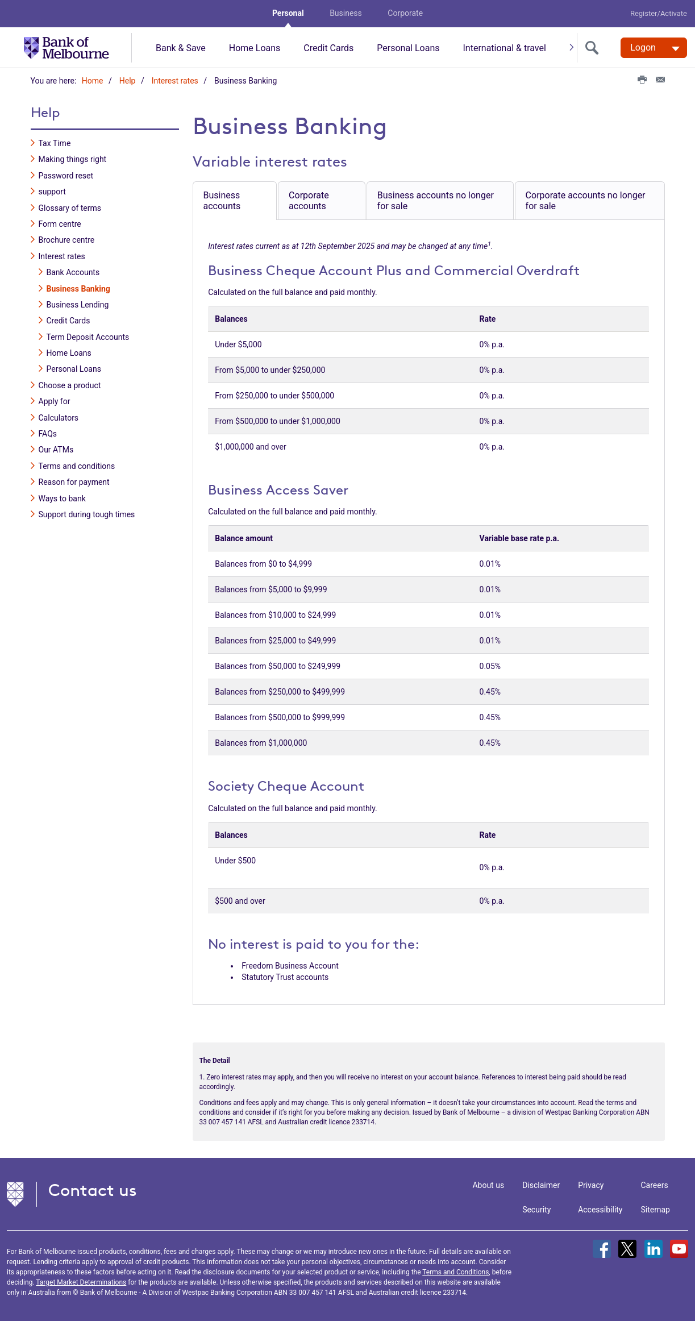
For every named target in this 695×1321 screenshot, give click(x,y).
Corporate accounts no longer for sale (586, 200)
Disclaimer (541, 1184)
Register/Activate (658, 13)
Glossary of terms (70, 207)
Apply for (54, 400)
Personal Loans (408, 48)
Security (536, 1209)
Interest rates (175, 80)
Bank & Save (181, 48)
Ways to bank (62, 497)
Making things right (73, 159)
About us (488, 1184)
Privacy (591, 1184)
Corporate (405, 13)
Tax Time (55, 142)
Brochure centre (67, 239)
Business (346, 13)
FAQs (48, 433)
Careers (654, 1184)
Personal (288, 13)
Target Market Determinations (81, 1282)
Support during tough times (87, 513)
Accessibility (600, 1209)
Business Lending (78, 304)
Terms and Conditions (455, 1272)
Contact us (92, 1189)
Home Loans (255, 48)
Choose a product (70, 384)
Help (127, 80)
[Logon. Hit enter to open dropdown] (654, 48)
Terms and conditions (77, 465)
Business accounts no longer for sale (435, 200)
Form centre (60, 223)
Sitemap (655, 1209)
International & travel (504, 48)
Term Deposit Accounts (88, 336)
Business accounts (222, 200)
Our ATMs (56, 449)
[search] (594, 48)
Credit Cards (328, 48)
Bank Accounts (73, 271)
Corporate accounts (309, 200)
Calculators (59, 417)
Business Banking (78, 288)
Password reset (66, 175)
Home (92, 80)
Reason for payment (74, 481)
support (52, 191)
